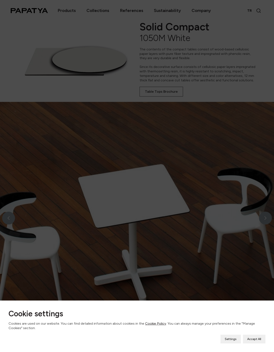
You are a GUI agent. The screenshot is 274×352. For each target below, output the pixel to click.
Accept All (254, 336)
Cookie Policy (155, 320)
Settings (231, 336)
